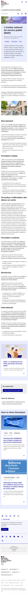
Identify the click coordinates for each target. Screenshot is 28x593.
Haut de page (6, 519)
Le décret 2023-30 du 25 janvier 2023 (10, 203)
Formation (7, 41)
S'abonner (4, 529)
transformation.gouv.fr (6, 574)
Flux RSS (14, 550)
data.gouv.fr (15, 572)
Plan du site (3, 580)
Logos (22, 582)
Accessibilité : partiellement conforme (14, 580)
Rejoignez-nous (14, 546)
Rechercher (22, 2)
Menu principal (26, 2)
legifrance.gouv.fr (5, 572)
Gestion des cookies (19, 585)
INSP (20, 41)
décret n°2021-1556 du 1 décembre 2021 (14, 87)
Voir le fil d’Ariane (4, 13)
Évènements (14, 549)
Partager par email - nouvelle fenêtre (14, 516)
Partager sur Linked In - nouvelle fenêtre (2, 516)
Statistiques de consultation (14, 582)
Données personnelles (5, 585)
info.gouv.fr (4, 569)
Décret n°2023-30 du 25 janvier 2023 (11, 403)
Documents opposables (14, 548)
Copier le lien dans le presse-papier (18, 516)
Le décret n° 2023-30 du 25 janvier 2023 (11, 92)
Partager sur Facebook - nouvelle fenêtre (10, 516)
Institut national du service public (12, 390)
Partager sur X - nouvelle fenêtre (6, 516)
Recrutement (14, 41)
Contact (12, 585)
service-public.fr (13, 569)
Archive (6, 582)
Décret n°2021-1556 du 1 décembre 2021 (13, 401)
